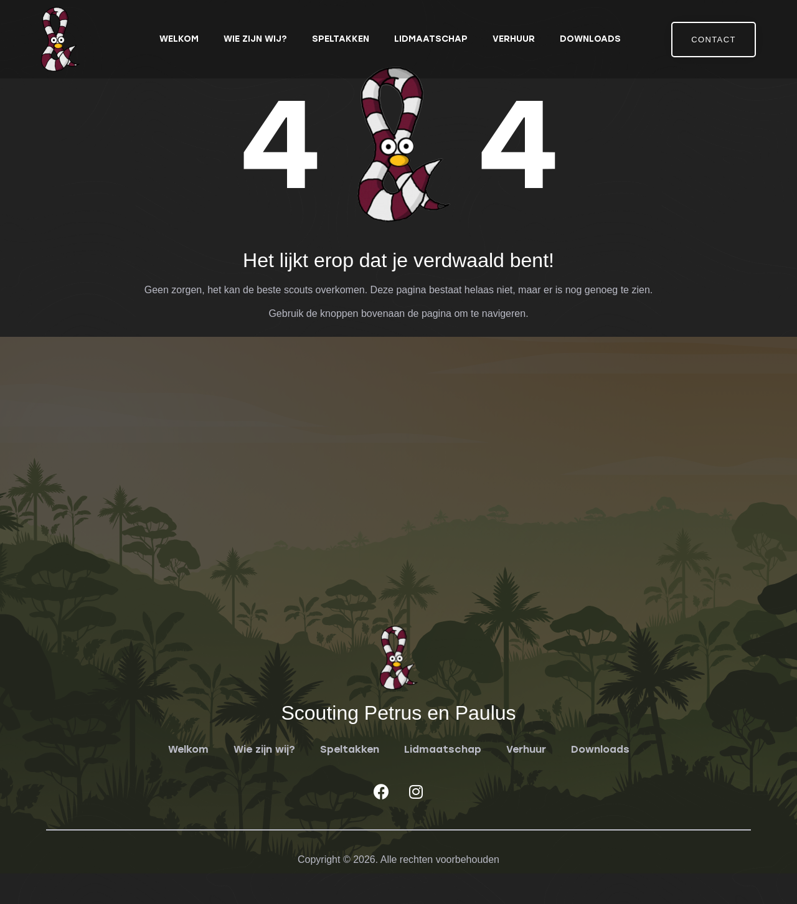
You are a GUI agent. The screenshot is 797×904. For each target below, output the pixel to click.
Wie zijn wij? (255, 39)
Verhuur (514, 39)
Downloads (590, 39)
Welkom (179, 39)
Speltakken (340, 39)
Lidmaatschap (431, 39)
